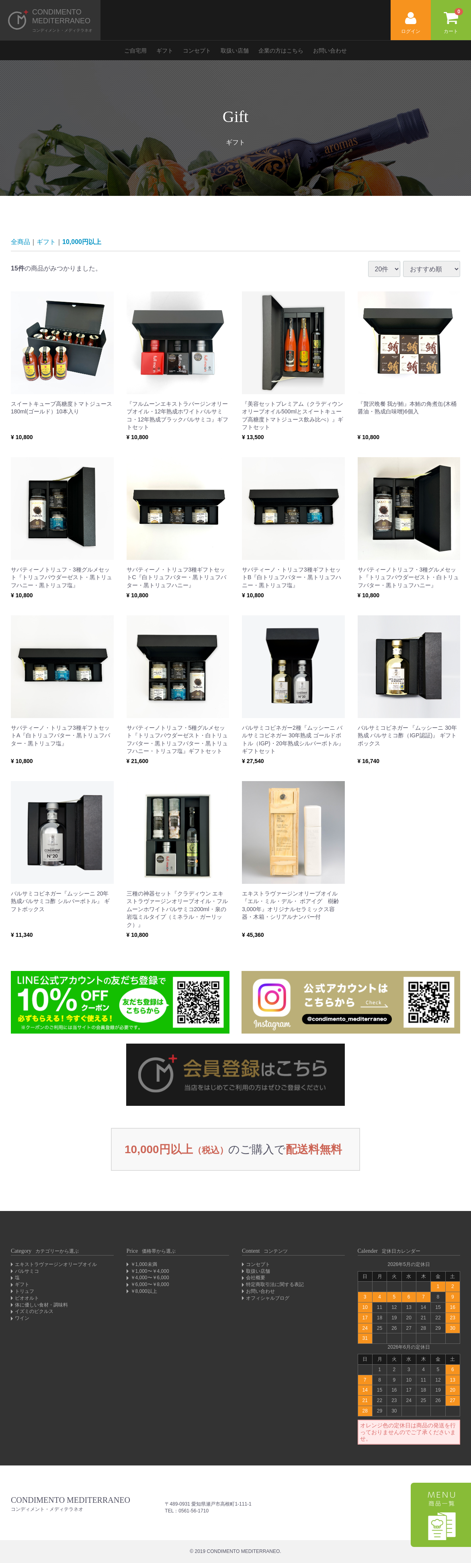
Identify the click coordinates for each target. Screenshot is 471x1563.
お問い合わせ (330, 50)
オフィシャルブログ (267, 1298)
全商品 (20, 241)
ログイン (410, 23)
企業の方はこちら (280, 50)
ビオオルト (27, 1298)
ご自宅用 (135, 50)
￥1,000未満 (144, 1264)
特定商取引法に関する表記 (275, 1284)
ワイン (22, 1318)
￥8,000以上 (144, 1291)
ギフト (164, 50)
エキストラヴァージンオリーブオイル (56, 1264)
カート (453, 21)
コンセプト (197, 50)
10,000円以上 (81, 241)
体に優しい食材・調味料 (41, 1305)
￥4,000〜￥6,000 (150, 1277)
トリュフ (24, 1291)
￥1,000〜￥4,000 (150, 1271)
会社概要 (255, 1277)
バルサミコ (27, 1271)
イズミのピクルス (34, 1311)
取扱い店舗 (235, 50)
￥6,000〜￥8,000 (150, 1284)
